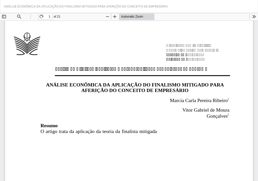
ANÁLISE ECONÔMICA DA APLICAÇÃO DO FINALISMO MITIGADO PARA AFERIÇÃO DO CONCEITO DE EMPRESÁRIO (86, 6)
